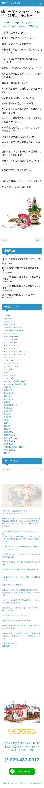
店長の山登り (8, 411)
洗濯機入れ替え (9, 435)
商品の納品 (8, 390)
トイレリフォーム (10, 357)
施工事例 (7, 423)
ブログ (6, 26)
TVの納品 (7, 315)
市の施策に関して (10, 405)
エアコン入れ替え (10, 333)
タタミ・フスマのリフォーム (14, 354)
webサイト (7, 318)
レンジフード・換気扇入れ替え (15, 384)
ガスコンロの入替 (10, 342)
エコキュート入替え (11, 336)
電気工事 (7, 453)
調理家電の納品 (9, 450)
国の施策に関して (10, 393)
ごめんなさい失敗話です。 (13, 327)
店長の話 (7, 414)
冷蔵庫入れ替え (9, 387)
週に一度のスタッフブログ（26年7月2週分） (21, 260)
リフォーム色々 (9, 378)
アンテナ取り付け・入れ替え (14, 330)
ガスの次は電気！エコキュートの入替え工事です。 (21, 278)
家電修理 (7, 402)
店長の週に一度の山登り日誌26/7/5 (19, 295)
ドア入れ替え (8, 360)
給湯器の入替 (8, 444)
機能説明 (7, 426)
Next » (38, 240)
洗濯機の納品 (8, 432)
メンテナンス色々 (10, 375)
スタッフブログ (29, 22)
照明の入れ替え (9, 441)
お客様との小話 (9, 321)
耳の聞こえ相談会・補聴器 (13, 447)
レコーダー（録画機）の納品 (14, 381)
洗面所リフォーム (10, 438)
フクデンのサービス (11, 366)
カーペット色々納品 (11, 339)
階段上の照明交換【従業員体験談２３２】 (20, 269)
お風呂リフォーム (10, 324)
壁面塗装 (7, 396)
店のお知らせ (8, 408)
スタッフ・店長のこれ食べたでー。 (17, 351)
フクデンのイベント (11, 363)
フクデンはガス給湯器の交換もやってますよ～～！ (21, 287)
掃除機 (6, 420)
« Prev (5, 240)
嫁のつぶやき (18, 26)
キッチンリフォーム (11, 345)
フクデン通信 (8, 369)
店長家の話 (33, 26)
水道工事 (7, 429)
